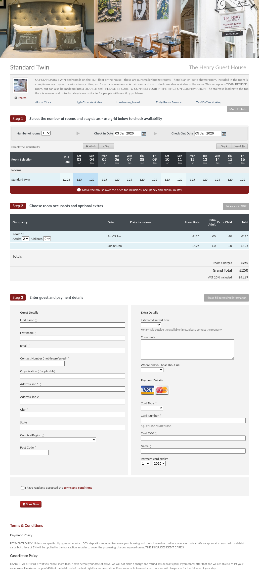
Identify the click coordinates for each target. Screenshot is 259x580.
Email (25, 345)
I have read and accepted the (56, 487)
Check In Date (103, 133)
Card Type (149, 403)
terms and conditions (78, 487)
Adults (17, 239)
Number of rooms (28, 133)
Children (36, 239)
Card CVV (148, 433)
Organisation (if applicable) (37, 371)
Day (106, 146)
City (24, 409)
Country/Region (32, 435)
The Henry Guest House (217, 67)
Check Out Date (182, 133)
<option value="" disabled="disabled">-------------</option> (58, 440)
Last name (28, 333)
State (23, 422)
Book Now (31, 504)
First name (28, 320)
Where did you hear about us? (160, 365)
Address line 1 (30, 384)
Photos (22, 97)
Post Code (28, 447)
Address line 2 (29, 397)
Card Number (151, 415)
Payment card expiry (154, 459)
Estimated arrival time (155, 320)
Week (90, 146)
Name (146, 446)
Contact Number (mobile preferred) (44, 358)
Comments (148, 337)
